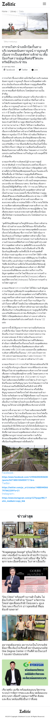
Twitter (23, 69)
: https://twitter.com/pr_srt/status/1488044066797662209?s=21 (25, 487)
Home (4, 11)
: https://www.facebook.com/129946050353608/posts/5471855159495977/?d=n (25, 476)
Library (13, 11)
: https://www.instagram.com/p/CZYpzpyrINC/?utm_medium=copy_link (24, 497)
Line (35, 69)
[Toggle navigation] (44, 3)
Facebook (9, 69)
